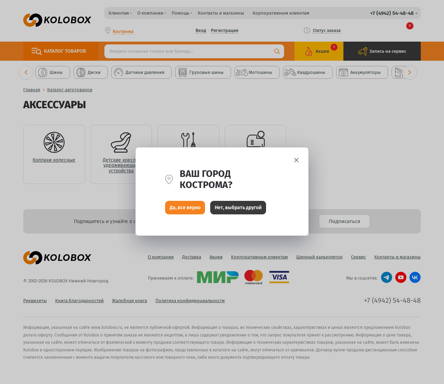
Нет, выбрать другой (238, 208)
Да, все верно (185, 208)
